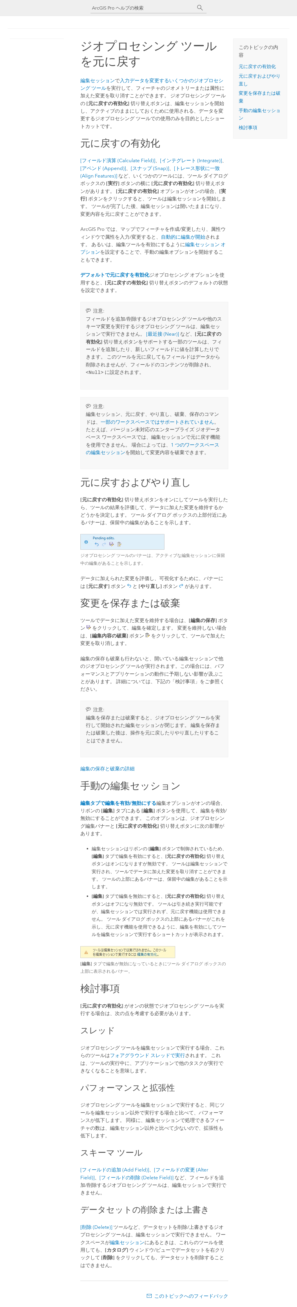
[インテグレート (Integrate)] (191, 160)
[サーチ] (200, 8)
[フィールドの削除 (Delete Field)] (136, 1177)
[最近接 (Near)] (162, 334)
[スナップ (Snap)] (150, 168)
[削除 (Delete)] (96, 1226)
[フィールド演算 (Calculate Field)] (117, 160)
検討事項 (248, 127)
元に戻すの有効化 (257, 66)
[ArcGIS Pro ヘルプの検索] (142, 8)
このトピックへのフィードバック (191, 1295)
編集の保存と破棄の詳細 (107, 768)
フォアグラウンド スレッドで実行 (147, 1055)
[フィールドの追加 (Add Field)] (114, 1169)
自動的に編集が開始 (183, 237)
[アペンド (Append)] (103, 168)
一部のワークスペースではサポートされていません (157, 421)
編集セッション (97, 80)
